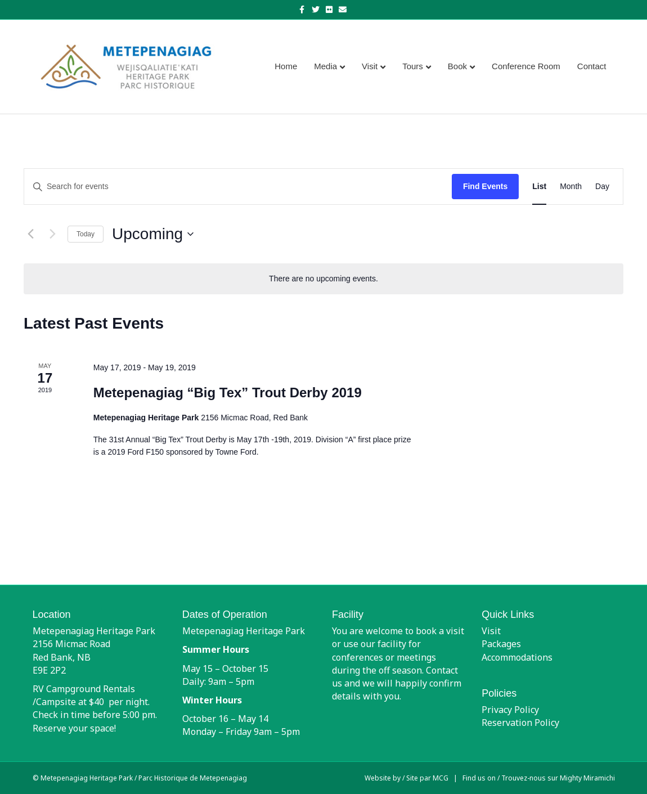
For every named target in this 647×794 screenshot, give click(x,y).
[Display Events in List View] (539, 186)
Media (325, 66)
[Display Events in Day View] (602, 186)
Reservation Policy (520, 722)
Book (457, 66)
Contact (591, 66)
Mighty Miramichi (587, 778)
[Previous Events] (30, 234)
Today (86, 234)
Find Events (485, 186)
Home (286, 66)
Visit (370, 66)
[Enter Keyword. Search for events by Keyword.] (238, 186)
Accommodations (517, 657)
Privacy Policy (510, 709)
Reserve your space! (74, 728)
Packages (501, 644)
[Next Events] (52, 234)
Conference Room (526, 66)
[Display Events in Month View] (571, 186)
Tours (412, 66)
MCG (440, 778)
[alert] (323, 278)
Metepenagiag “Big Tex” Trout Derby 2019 (227, 392)
